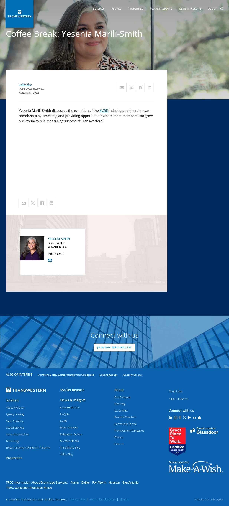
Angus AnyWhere (178, 398)
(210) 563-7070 (56, 254)
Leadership (120, 410)
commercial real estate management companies (66, 374)
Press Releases (69, 427)
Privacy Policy (77, 499)
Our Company (122, 397)
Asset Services (14, 421)
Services (99, 9)
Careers (119, 444)
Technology (12, 441)
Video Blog (25, 84)
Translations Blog (70, 447)
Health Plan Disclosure (102, 499)
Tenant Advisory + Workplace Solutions (28, 447)
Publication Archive (71, 434)
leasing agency (108, 374)
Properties (135, 8)
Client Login (175, 391)
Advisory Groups (132, 374)
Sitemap (124, 499)
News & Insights (190, 9)
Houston (114, 482)
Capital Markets (15, 427)
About (212, 9)
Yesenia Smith (59, 238)
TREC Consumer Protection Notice (29, 487)
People (116, 8)
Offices (118, 437)
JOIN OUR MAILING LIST (114, 347)
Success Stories (69, 441)
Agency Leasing (15, 414)
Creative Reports (70, 407)
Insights (64, 414)
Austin (75, 482)
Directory (119, 404)
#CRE (104, 110)
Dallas (85, 482)
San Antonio (130, 482)
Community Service (125, 424)
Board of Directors (125, 417)
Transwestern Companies (129, 430)
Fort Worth (99, 482)
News (63, 421)
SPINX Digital (215, 499)
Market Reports (161, 8)
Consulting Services (17, 434)
